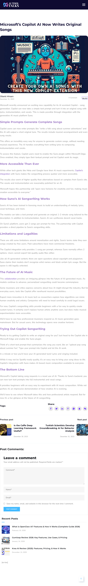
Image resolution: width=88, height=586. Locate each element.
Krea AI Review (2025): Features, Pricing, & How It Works (39, 548)
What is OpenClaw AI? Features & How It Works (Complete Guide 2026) (46, 527)
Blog (84, 98)
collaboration (11, 278)
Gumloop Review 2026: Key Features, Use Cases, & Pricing (39, 537)
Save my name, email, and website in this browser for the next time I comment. (40, 503)
